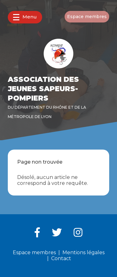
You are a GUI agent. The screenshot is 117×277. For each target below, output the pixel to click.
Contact (61, 258)
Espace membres (87, 16)
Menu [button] (25, 17)
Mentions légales (83, 252)
